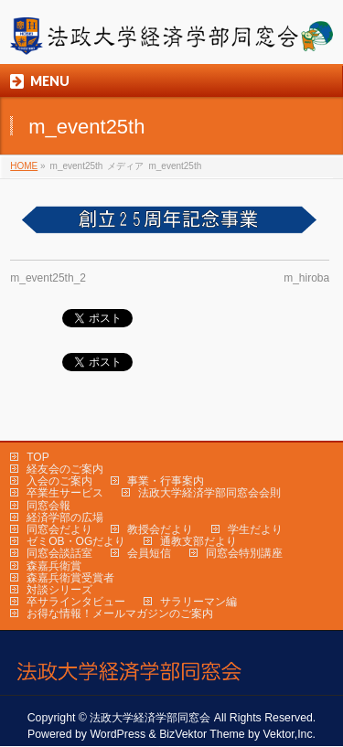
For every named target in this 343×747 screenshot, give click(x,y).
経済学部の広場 (65, 517)
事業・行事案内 (165, 481)
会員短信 (149, 553)
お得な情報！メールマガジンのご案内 (120, 613)
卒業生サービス (65, 492)
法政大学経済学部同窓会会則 (209, 492)
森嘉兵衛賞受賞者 (70, 577)
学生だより (255, 529)
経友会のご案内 (65, 469)
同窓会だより (59, 529)
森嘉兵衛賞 (54, 566)
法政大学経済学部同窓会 (150, 717)
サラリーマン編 (198, 601)
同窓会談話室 (59, 553)
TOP (37, 457)
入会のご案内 (59, 481)
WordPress (117, 734)
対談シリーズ (59, 589)
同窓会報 (48, 505)
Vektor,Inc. (289, 734)
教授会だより (160, 529)
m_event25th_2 (48, 278)
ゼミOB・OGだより (76, 541)
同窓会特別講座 (244, 553)
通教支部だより (198, 541)
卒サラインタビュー (76, 601)
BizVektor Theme (202, 734)
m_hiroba (306, 278)
